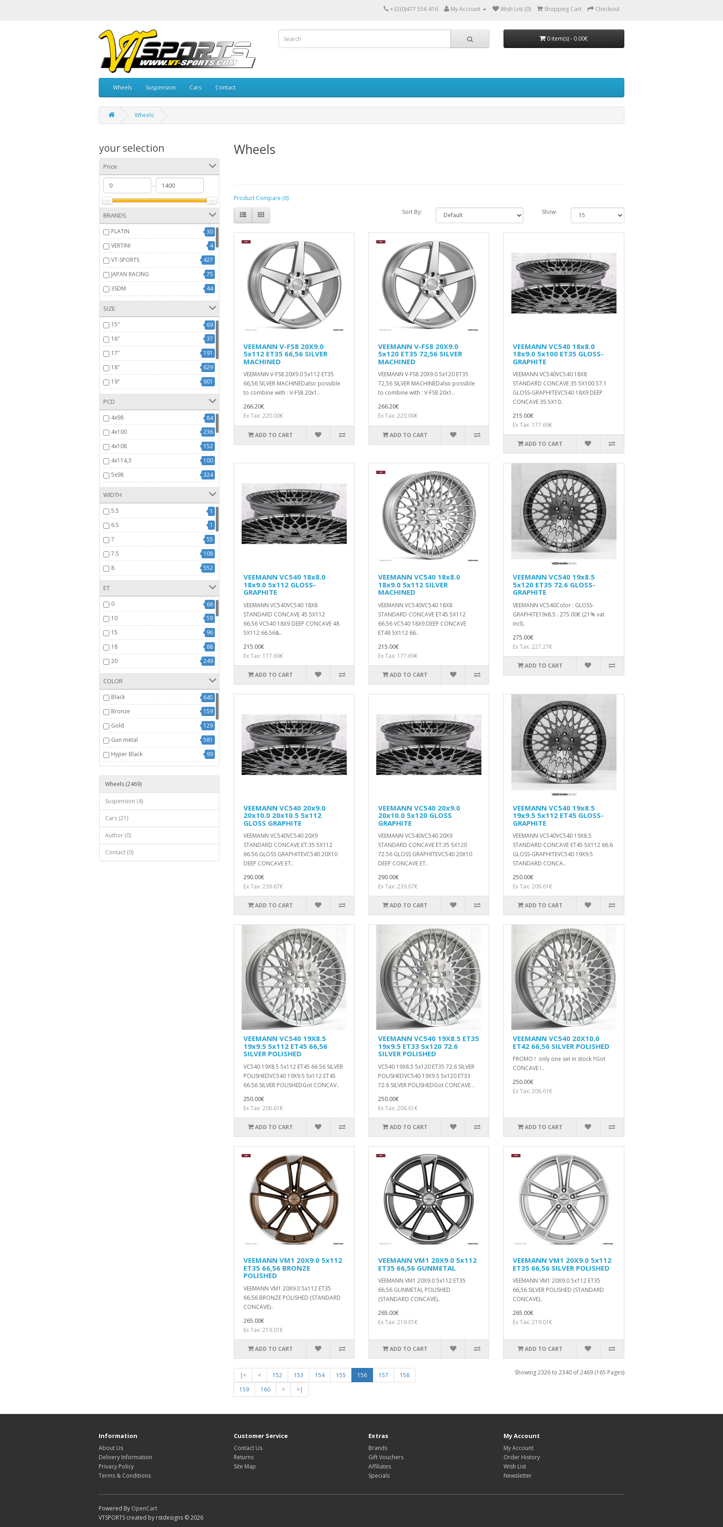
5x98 (117, 475)
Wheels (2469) (123, 784)
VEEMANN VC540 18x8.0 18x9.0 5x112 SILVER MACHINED (419, 584)
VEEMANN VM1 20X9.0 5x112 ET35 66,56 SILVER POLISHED (562, 1263)
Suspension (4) (124, 801)
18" (115, 367)
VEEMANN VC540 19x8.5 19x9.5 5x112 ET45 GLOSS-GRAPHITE (558, 815)
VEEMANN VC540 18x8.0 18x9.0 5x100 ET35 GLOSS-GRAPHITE (558, 354)
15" (115, 324)
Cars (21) (116, 818)
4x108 (119, 446)
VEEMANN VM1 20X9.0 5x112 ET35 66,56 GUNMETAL (427, 1263)
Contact (225, 87)
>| (299, 1389)
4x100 (119, 432)
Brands (377, 1448)
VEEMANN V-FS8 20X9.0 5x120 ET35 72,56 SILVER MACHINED (420, 354)
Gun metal (124, 740)
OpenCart (144, 1508)
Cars (195, 87)
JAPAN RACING (130, 274)
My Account (518, 1448)
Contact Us (248, 1448)
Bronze (120, 711)
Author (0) (118, 835)
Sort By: (412, 212)
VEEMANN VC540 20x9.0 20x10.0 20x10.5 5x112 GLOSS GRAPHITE (284, 815)
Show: (549, 212)
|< (243, 1375)
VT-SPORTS (125, 260)
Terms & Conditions (125, 1476)
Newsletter (518, 1476)
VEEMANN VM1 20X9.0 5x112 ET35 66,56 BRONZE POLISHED (292, 1267)
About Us (111, 1448)
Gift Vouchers (385, 1457)
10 (114, 618)
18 (114, 647)
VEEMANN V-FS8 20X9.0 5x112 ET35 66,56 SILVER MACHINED (285, 354)
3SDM (118, 288)
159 (244, 1389)
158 (404, 1375)
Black (118, 697)
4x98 (117, 417)
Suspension (161, 87)
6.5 (115, 525)
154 (320, 1375)
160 (265, 1389)
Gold (117, 725)
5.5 (115, 511)
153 (298, 1375)
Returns (244, 1457)
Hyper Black (126, 754)
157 (383, 1375)
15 (114, 632)
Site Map (245, 1466)
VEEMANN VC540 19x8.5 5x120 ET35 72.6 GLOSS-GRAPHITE (554, 584)
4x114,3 (121, 460)
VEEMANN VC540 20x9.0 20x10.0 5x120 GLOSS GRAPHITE (419, 815)
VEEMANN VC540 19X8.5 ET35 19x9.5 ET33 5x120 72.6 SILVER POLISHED (428, 1046)
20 (114, 661)
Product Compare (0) (261, 198)
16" (115, 339)
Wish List (515, 1466)
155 (341, 1375)
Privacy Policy (116, 1466)
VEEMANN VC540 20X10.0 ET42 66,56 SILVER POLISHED (561, 1042)
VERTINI (120, 245)
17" (115, 353)
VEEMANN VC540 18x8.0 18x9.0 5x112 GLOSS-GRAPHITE (284, 584)
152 (277, 1375)
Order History (522, 1457)
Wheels (122, 87)
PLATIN (120, 231)
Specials (379, 1476)
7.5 (115, 553)
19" (115, 381)
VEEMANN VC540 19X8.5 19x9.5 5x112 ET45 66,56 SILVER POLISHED (285, 1046)
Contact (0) (119, 852)
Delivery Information (125, 1457)
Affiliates (379, 1466)
